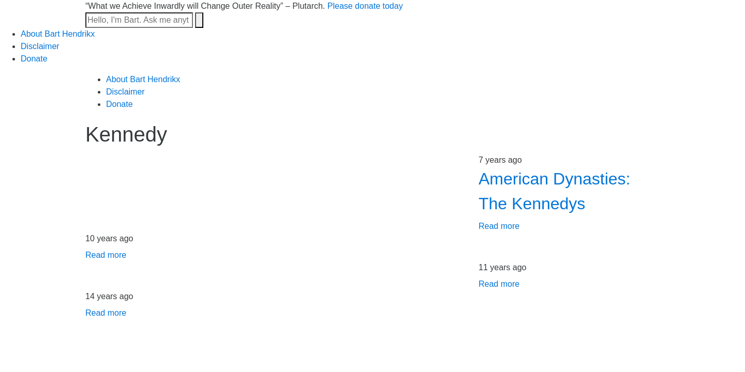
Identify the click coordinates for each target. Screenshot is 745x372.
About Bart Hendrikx (58, 33)
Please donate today (365, 6)
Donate (34, 58)
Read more (499, 226)
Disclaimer (40, 46)
